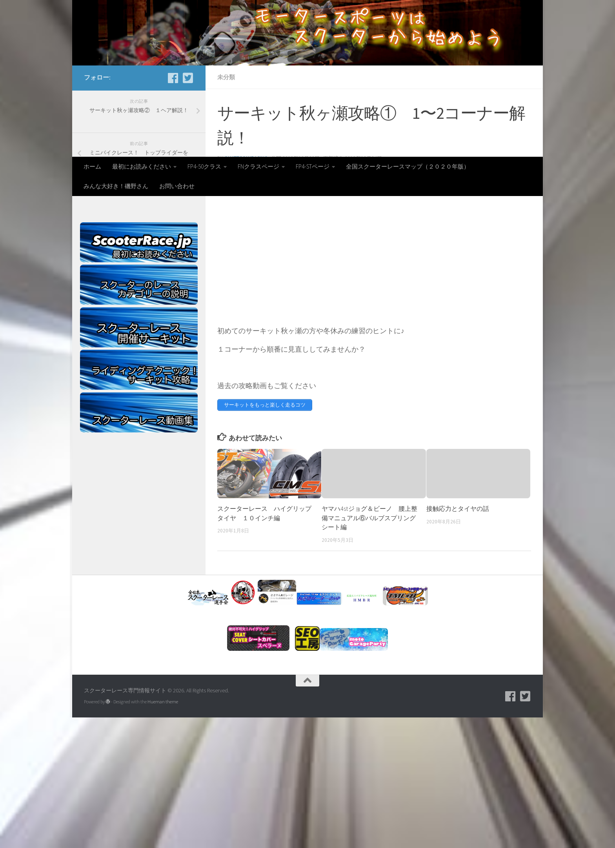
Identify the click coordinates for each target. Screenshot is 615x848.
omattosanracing (245, 288)
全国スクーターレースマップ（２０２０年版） (407, 166)
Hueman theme (162, 832)
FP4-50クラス (204, 166)
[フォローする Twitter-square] (188, 208)
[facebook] (173, 208)
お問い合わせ (177, 186)
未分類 (226, 207)
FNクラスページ (258, 166)
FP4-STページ (312, 166)
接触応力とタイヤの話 (457, 639)
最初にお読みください (141, 166)
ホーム (92, 166)
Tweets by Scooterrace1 (107, 317)
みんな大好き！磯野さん (116, 186)
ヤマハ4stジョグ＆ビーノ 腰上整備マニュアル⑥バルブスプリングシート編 (369, 648)
